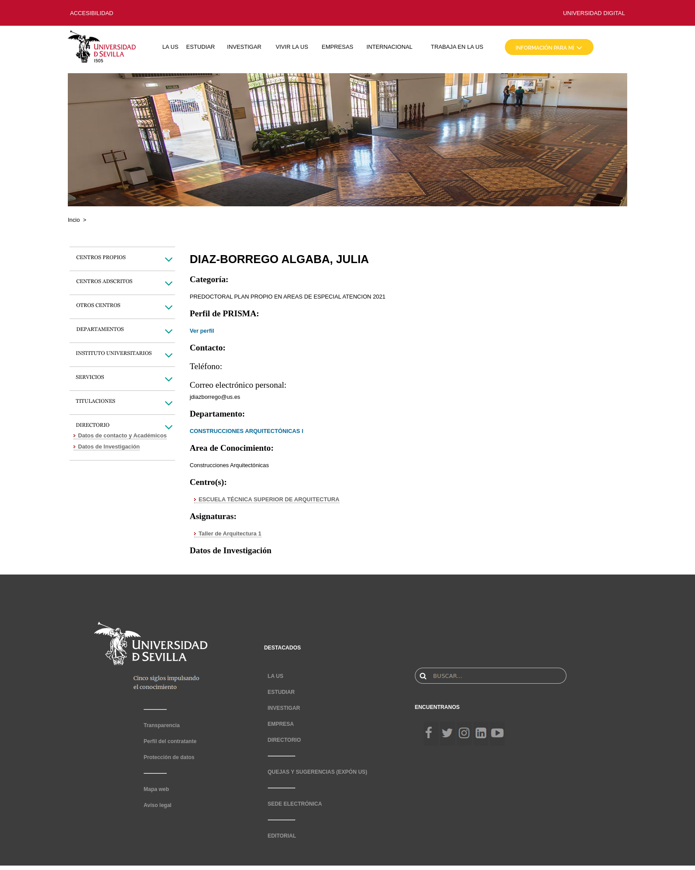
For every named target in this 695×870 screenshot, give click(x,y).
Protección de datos (169, 757)
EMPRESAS (337, 46)
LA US (170, 46)
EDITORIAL (282, 836)
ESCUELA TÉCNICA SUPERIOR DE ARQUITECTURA (269, 499)
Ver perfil (202, 330)
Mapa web (156, 789)
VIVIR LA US (292, 46)
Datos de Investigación (109, 446)
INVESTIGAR (244, 46)
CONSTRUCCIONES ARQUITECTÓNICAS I (246, 431)
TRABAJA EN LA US (457, 46)
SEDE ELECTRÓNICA (295, 804)
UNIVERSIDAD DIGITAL (594, 13)
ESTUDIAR (200, 46)
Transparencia (162, 725)
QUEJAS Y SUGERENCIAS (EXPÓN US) (317, 772)
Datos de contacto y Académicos (122, 435)
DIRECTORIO (284, 740)
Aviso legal (158, 805)
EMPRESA (281, 724)
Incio (74, 220)
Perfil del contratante (170, 741)
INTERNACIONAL (390, 46)
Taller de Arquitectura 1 (230, 533)
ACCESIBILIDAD (91, 13)
